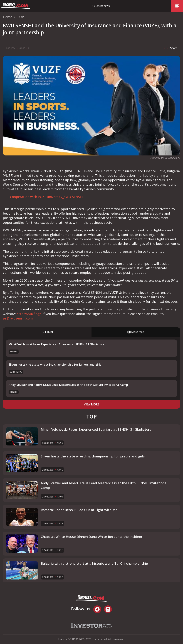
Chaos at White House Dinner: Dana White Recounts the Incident (91, 536)
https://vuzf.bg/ (29, 314)
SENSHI (13, 351)
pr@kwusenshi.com (18, 318)
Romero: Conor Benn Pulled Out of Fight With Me (79, 510)
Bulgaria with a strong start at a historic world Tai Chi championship (94, 563)
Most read (135, 332)
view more (91, 404)
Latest (47, 332)
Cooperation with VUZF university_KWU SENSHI (46, 197)
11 (29, 48)
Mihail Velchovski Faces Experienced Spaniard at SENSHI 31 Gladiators (56, 344)
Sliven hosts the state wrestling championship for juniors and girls (55, 364)
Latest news (103, 6)
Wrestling (16, 371)
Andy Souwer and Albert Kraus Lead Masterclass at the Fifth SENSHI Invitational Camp (68, 385)
